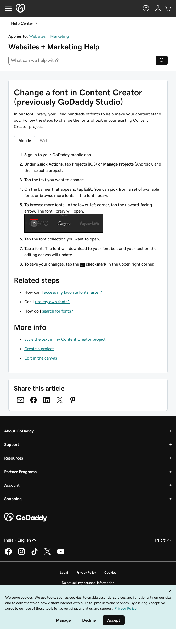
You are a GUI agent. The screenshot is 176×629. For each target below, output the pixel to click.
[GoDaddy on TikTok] (34, 554)
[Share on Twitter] (59, 400)
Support (11, 444)
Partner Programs (20, 471)
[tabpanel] (88, 209)
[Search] (162, 60)
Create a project (39, 348)
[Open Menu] (6, 8)
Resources (13, 458)
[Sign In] (158, 8)
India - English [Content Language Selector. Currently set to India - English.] (20, 540)
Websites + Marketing (49, 36)
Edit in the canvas (40, 358)
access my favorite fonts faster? (73, 292)
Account (12, 485)
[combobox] (82, 60)
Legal (64, 572)
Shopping (13, 499)
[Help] (145, 8)
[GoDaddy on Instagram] (21, 554)
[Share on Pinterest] (72, 400)
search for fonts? (57, 311)
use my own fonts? (52, 301)
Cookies (110, 572)
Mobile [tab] (24, 140)
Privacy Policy (86, 572)
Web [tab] (44, 140)
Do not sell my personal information (88, 582)
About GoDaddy (19, 431)
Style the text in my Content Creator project (65, 339)
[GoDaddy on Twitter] (47, 554)
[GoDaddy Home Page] (26, 517)
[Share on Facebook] (33, 400)
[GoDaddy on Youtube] (60, 554)
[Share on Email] (20, 400)
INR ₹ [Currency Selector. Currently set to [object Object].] (163, 540)
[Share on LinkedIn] (46, 400)
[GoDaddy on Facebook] (8, 554)
